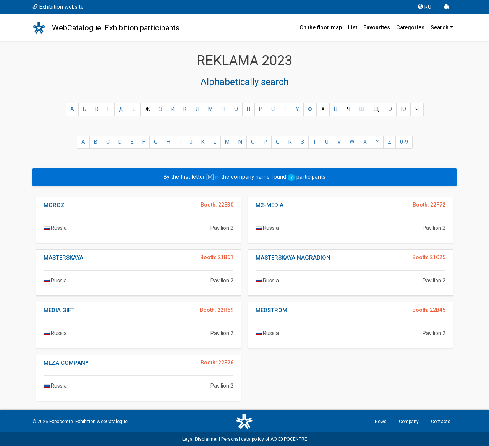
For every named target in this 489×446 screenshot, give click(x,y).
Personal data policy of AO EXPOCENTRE (264, 439)
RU (424, 7)
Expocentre (61, 421)
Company (409, 421)
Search (440, 27)
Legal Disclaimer (200, 439)
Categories (410, 27)
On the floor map (321, 27)
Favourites (376, 27)
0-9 (404, 142)
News (381, 421)
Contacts (440, 421)
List (352, 27)
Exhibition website (58, 7)
